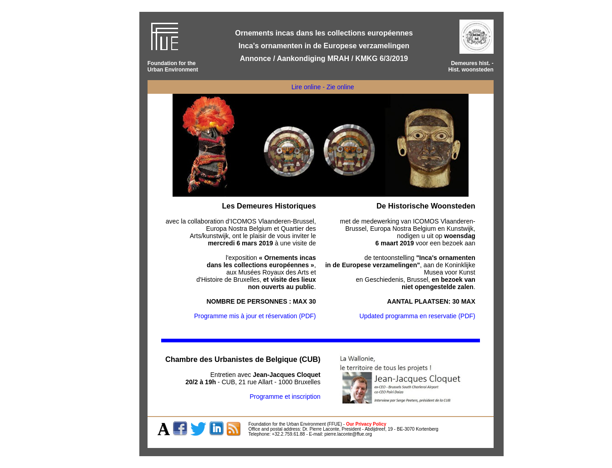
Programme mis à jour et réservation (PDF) (255, 316)
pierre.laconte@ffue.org (348, 434)
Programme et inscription (285, 396)
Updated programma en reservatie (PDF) (417, 316)
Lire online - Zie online (322, 87)
